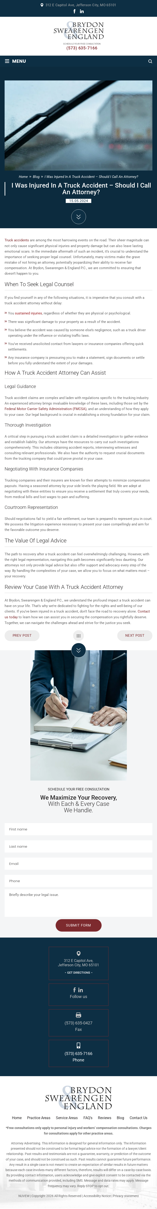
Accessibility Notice (97, 1195)
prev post (22, 634)
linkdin (82, 11)
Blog (120, 1117)
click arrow (78, 649)
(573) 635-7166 (81, 48)
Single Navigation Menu (78, 634)
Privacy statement (126, 1195)
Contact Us (138, 1117)
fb (74, 11)
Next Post (135, 634)
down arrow (78, 216)
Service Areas (67, 1117)
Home (17, 1117)
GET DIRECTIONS (78, 971)
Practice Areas (38, 1117)
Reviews (104, 1117)
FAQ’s (87, 1117)
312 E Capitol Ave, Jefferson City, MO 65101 (81, 5)
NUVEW (23, 1195)
